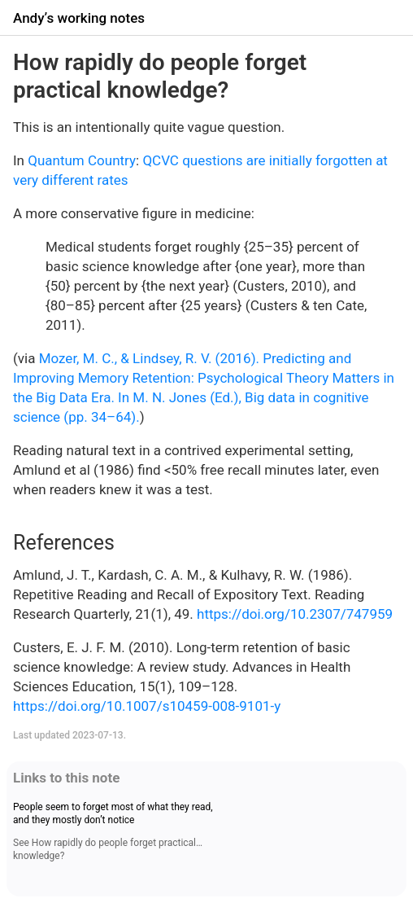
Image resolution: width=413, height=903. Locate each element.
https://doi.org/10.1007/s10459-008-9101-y (146, 706)
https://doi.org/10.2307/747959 (295, 614)
